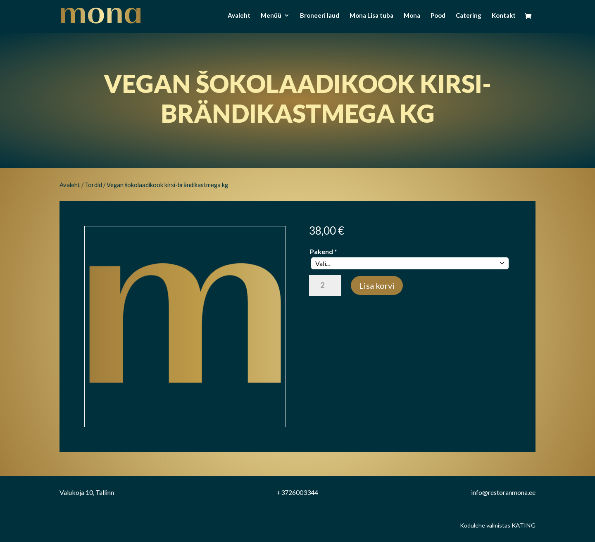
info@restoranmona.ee (503, 492)
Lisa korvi (377, 285)
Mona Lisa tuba (371, 15)
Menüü (271, 15)
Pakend (323, 251)
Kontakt (504, 15)
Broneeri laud (319, 15)
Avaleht (239, 15)
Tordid (93, 184)
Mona (412, 15)
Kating (524, 525)
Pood (438, 15)
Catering (468, 15)
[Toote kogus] (325, 285)
